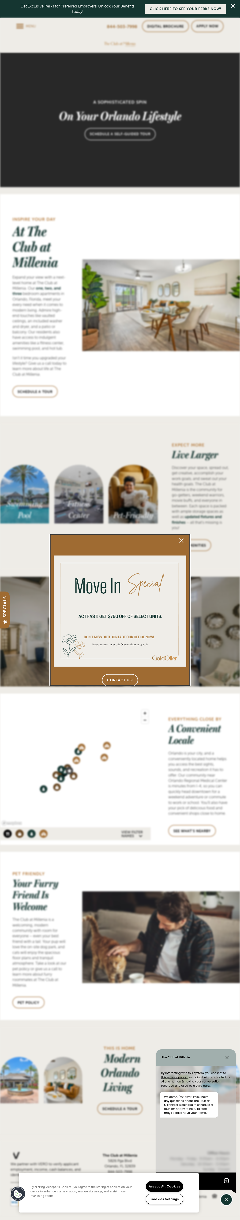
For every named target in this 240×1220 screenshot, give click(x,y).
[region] (109, 1193)
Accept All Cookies (164, 1186)
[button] (120, 680)
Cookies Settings (164, 1199)
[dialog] (120, 610)
